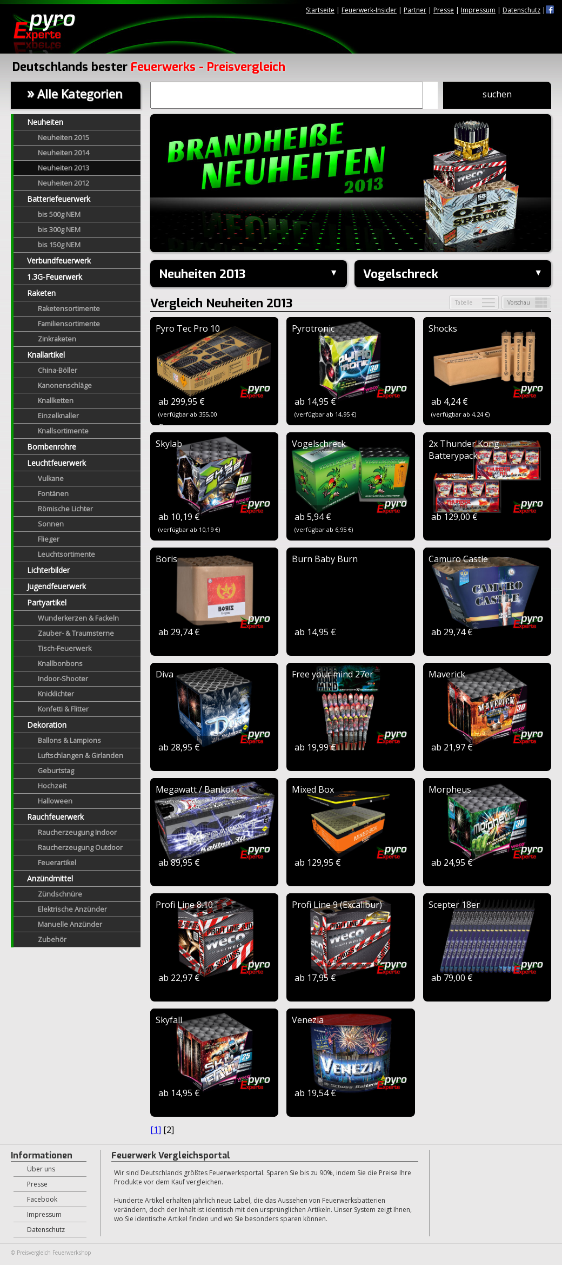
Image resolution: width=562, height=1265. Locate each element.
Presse (443, 10)
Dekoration (46, 725)
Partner (415, 10)
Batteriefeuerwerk (58, 199)
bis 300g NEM (59, 229)
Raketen (41, 293)
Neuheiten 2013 (63, 168)
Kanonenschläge (65, 385)
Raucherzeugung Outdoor (80, 847)
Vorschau (518, 302)
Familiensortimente (69, 323)
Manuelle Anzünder (70, 924)
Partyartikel (46, 602)
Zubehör (52, 939)
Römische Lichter (65, 508)
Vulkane (51, 478)
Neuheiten (45, 122)
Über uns (41, 1169)
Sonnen (51, 524)
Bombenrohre (51, 447)
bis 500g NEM (59, 214)
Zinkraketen (57, 339)
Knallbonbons (60, 663)
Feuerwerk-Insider (369, 10)
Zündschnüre (60, 894)
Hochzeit (52, 785)
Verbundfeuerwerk (59, 260)
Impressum (478, 10)
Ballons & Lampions (69, 740)
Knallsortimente (63, 431)
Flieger (48, 539)
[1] (155, 1130)
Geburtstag (56, 770)
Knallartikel (46, 355)
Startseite (320, 10)
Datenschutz (521, 10)
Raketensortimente (69, 308)
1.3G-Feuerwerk (54, 277)
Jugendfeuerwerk (56, 586)
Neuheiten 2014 (63, 152)
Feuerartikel (57, 862)
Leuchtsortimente (66, 554)
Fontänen (53, 493)
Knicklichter (56, 694)
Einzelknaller (58, 415)
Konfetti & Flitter (63, 709)
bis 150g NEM (59, 244)
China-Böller (57, 370)
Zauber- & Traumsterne (76, 633)
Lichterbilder (48, 570)
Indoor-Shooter (63, 678)
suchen (497, 94)
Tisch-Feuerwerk (64, 648)
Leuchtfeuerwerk (56, 463)
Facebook (42, 1199)
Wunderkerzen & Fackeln (78, 618)
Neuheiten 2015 (63, 137)
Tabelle (463, 302)
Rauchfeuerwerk (55, 817)
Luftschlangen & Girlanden (80, 755)
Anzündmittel (50, 878)
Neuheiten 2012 (63, 183)
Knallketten (55, 400)
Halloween (55, 801)
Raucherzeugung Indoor (77, 832)
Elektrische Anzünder (72, 909)
